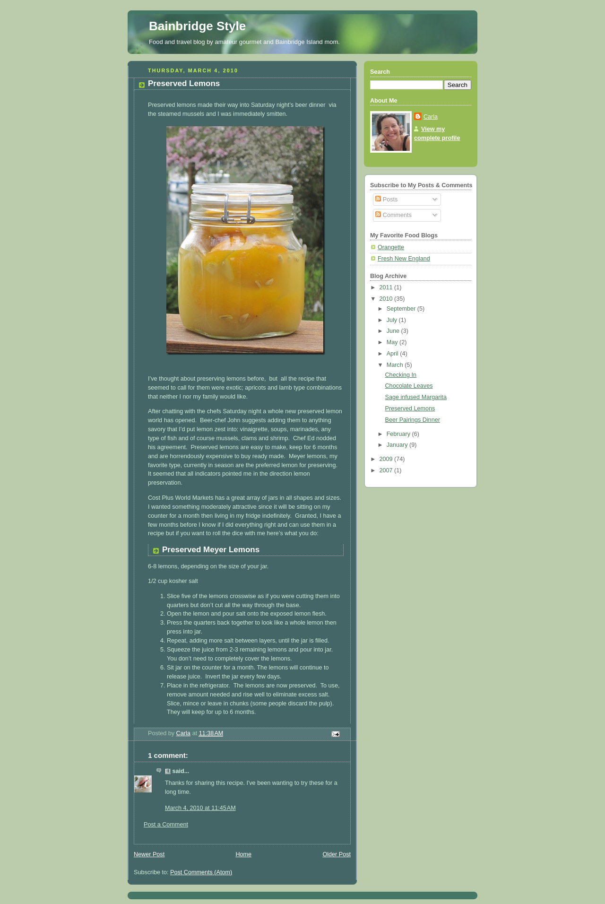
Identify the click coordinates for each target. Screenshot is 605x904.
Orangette (391, 247)
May (393, 342)
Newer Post (149, 854)
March (396, 365)
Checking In (401, 375)
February (399, 434)
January (398, 445)
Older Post (336, 854)
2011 (387, 287)
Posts (386, 199)
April (393, 353)
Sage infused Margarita (416, 397)
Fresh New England (404, 258)
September (402, 308)
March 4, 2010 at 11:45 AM (200, 808)
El (168, 771)
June (394, 331)
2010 (387, 299)
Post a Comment (166, 824)
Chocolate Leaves (409, 385)
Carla (431, 116)
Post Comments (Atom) (201, 872)
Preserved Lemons (410, 408)
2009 (387, 459)
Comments (393, 215)
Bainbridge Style (197, 26)
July (393, 320)
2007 (387, 470)
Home (243, 854)
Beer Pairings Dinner (412, 420)
